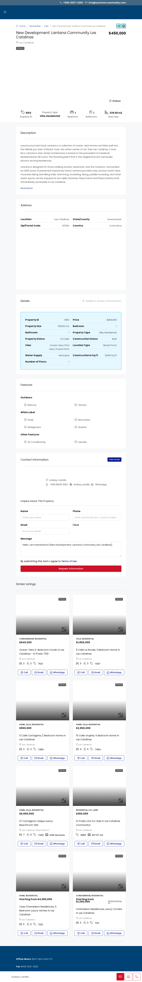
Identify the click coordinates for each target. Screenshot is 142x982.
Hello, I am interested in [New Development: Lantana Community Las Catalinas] (71, 549)
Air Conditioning (36, 442)
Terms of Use (69, 561)
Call (24, 672)
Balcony (32, 404)
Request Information (71, 568)
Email (24, 525)
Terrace (82, 404)
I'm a (76, 525)
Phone (76, 511)
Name (24, 511)
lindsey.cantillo (82, 484)
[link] (42, 615)
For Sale (20, 48)
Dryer (31, 419)
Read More (27, 188)
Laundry (82, 442)
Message (26, 538)
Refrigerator (34, 427)
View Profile (114, 459)
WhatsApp (101, 484)
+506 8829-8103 (59, 484)
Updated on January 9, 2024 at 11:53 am (102, 301)
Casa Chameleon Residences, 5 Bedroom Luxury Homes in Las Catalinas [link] (37, 910)
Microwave (84, 419)
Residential (35, 26)
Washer (82, 427)
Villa (46, 26)
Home (23, 26)
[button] (118, 26)
